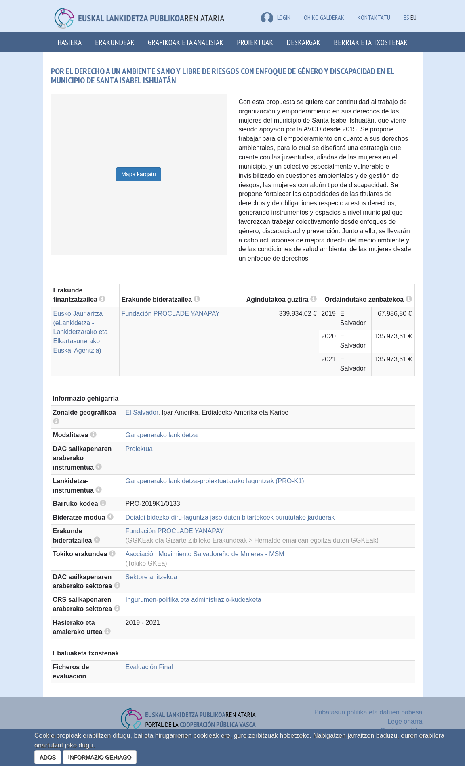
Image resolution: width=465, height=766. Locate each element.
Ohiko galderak (324, 17)
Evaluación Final (149, 667)
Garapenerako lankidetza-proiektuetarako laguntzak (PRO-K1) (215, 481)
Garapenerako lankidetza (162, 435)
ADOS (48, 757)
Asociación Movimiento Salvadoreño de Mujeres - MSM (205, 554)
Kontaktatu (374, 17)
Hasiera (69, 42)
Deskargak (303, 42)
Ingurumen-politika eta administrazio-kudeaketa (193, 599)
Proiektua (139, 448)
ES (406, 17)
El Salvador (142, 412)
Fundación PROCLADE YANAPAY (171, 313)
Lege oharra (404, 721)
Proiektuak (255, 42)
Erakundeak (115, 42)
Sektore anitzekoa (151, 577)
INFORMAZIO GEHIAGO (99, 757)
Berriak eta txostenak (371, 42)
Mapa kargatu (138, 174)
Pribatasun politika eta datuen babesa (368, 712)
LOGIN (275, 17)
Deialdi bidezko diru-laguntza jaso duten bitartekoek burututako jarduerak (230, 517)
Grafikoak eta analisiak (185, 42)
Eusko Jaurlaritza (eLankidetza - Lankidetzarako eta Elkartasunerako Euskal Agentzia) (80, 332)
